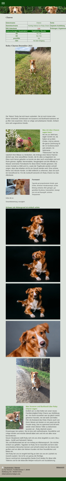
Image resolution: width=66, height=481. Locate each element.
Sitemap (17, 467)
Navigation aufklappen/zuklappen (33, 3)
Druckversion (8, 467)
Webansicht (60, 467)
